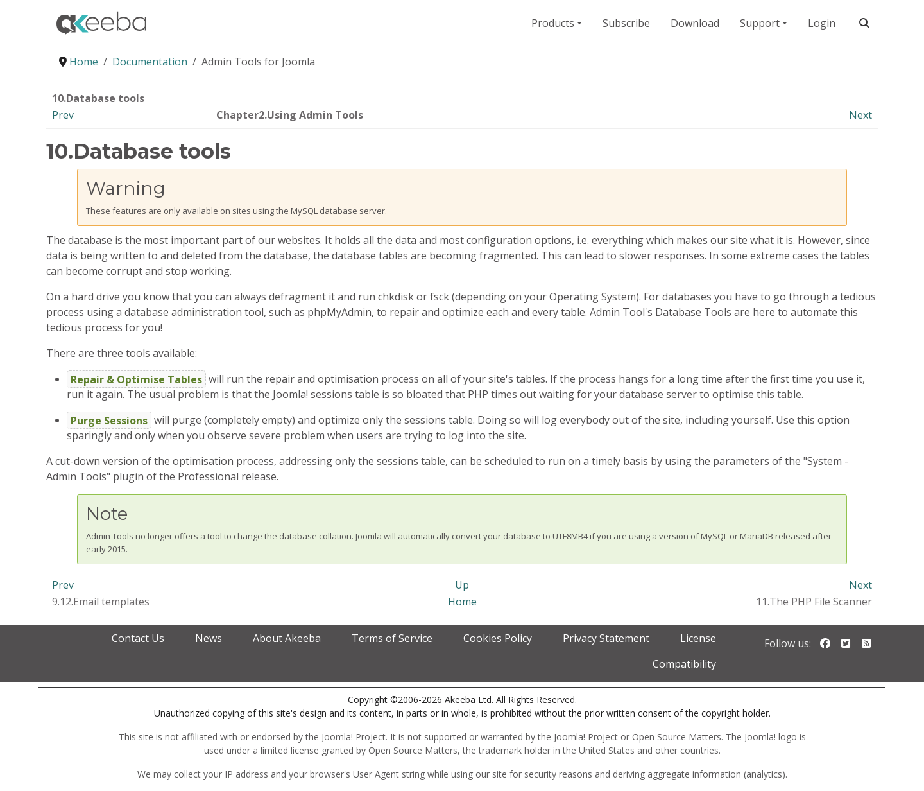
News (208, 638)
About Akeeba (287, 638)
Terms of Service (392, 638)
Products (552, 23)
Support (760, 23)
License (698, 638)
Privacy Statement (606, 638)
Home (462, 602)
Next (860, 115)
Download (695, 23)
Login (821, 23)
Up (462, 585)
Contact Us (138, 638)
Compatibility (684, 664)
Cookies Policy (497, 638)
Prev (63, 115)
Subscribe (626, 23)
